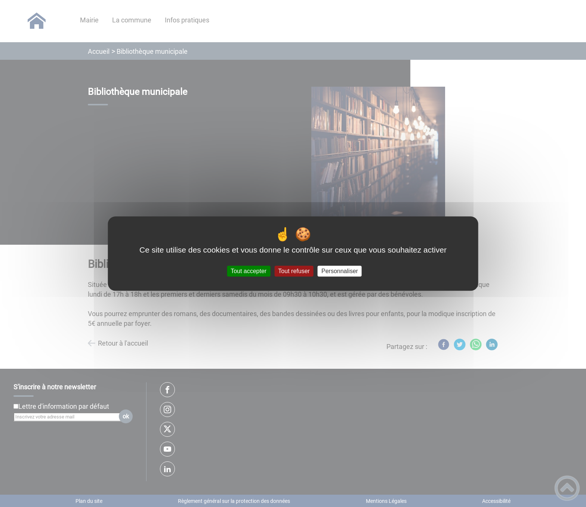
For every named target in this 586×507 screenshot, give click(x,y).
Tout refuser (293, 271)
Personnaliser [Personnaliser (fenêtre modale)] (339, 271)
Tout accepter (248, 271)
